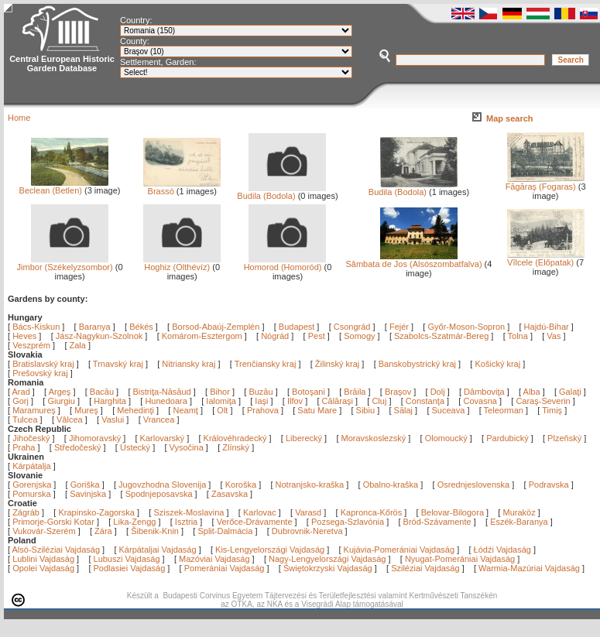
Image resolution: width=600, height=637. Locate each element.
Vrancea (160, 419)
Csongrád (352, 326)
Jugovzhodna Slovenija (162, 484)
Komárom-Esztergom (202, 336)
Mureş (87, 410)
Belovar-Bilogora (452, 512)
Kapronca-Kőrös (372, 512)
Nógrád (275, 336)
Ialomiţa (222, 401)
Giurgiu (62, 401)
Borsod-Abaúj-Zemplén (215, 326)
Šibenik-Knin (155, 531)
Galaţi (571, 391)
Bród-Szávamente (437, 521)
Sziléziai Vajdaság (425, 568)
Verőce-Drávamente (255, 521)
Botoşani (309, 391)
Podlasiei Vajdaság (130, 568)
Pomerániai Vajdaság (224, 568)
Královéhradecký (235, 438)
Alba (533, 391)
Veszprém (31, 345)
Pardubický (507, 438)
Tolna (518, 336)
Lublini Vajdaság (43, 558)
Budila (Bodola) (281, 191)
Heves (24, 336)
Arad (22, 391)
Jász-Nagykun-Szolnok (99, 336)
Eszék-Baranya (519, 521)
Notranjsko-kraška (310, 484)
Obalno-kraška (391, 484)
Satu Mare (318, 410)
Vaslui (113, 419)
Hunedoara (167, 401)
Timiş (553, 410)
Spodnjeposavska (159, 493)
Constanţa (426, 401)
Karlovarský (162, 438)
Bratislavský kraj (43, 363)
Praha (23, 447)
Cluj (380, 401)
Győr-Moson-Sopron (466, 326)
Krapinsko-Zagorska (96, 512)
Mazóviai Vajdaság (214, 558)
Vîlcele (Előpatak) (546, 258)
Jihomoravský (95, 438)
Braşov (399, 391)
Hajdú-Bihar (546, 326)
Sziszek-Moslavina (188, 512)
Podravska (549, 484)
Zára (103, 531)
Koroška (240, 484)
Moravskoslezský (373, 438)
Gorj (21, 401)
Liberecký (304, 438)
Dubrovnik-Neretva (307, 531)
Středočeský (77, 447)
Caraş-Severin (544, 401)
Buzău (262, 391)
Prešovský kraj (40, 373)
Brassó (182, 187)
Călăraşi (338, 401)
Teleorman (505, 410)
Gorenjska (31, 484)
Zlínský (235, 447)
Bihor (221, 391)
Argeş (61, 391)
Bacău (103, 391)
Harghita (111, 401)
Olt (223, 410)
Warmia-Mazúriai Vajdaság (529, 568)
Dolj (438, 391)
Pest (316, 336)
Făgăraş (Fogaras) (545, 182)
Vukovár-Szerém (44, 531)
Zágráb (27, 512)
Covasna (481, 401)
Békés (141, 326)
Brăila (356, 391)
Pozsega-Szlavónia (347, 521)
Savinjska (88, 493)
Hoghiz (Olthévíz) (182, 263)
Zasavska (229, 493)
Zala (78, 345)
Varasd (308, 512)
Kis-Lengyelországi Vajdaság (269, 549)
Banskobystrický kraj (417, 363)
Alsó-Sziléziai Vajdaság (56, 549)
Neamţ (186, 410)
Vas (554, 336)
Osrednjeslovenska (473, 484)
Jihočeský (31, 438)
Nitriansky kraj (188, 363)
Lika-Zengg (134, 521)
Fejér (399, 326)
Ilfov (296, 401)
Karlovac (259, 512)
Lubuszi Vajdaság (127, 558)
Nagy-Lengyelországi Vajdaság (327, 558)
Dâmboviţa (485, 391)
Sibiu (367, 410)
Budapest (296, 326)
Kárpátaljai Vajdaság (158, 549)
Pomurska (32, 493)
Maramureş (35, 410)
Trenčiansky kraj (266, 363)
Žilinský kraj (338, 363)
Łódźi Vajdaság (502, 549)
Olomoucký (446, 438)
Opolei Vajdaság (43, 568)
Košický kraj (497, 363)
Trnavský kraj (119, 363)
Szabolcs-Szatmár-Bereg (441, 336)
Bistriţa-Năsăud (163, 391)
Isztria (186, 521)
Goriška (85, 484)
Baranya (95, 326)
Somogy (359, 336)
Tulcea (26, 419)
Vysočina (187, 447)
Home (19, 117)
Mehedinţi (136, 410)
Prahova (264, 410)
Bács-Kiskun (36, 326)
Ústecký (135, 447)
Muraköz (518, 512)
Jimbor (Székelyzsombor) (65, 263)
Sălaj (405, 410)
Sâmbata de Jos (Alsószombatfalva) (413, 260)
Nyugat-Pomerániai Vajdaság (460, 558)
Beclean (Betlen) (63, 186)
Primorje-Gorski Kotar (53, 521)
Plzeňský (564, 438)
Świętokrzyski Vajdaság (327, 568)
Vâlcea (71, 419)
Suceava (450, 410)
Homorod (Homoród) (285, 263)
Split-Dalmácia (224, 531)
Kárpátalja (31, 466)
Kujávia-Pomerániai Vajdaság (399, 549)
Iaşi (262, 401)
